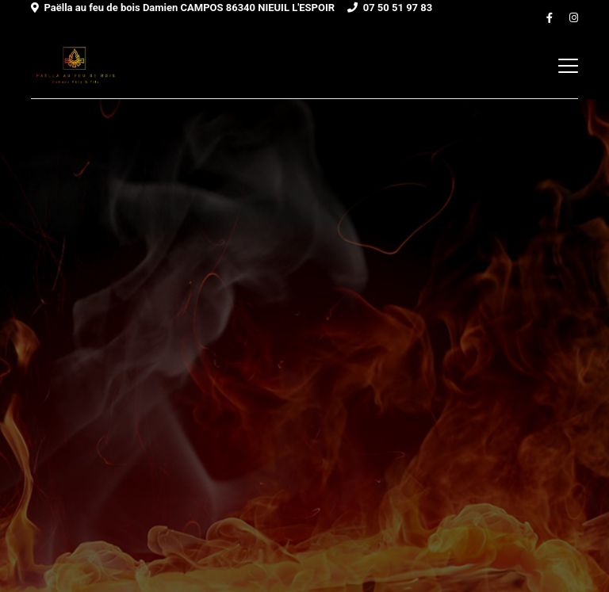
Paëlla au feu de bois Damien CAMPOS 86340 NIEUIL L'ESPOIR (189, 7)
